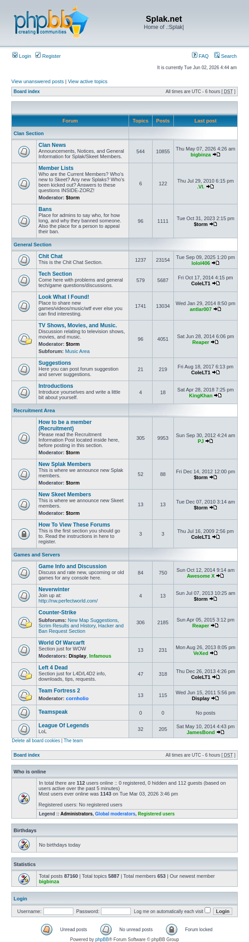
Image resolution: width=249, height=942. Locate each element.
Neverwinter (54, 589)
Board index (27, 91)
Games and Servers (37, 554)
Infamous (100, 656)
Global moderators (115, 813)
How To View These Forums (74, 525)
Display (77, 656)
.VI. (201, 186)
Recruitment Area (34, 410)
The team (73, 740)
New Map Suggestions (93, 620)
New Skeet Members (64, 494)
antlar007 (200, 309)
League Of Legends (63, 725)
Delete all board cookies (36, 740)
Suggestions (54, 363)
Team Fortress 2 (59, 691)
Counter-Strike (57, 612)
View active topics (87, 81)
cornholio (77, 698)
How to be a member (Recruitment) (64, 425)
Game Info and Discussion (72, 566)
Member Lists (55, 168)
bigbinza (201, 154)
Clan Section (29, 133)
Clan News (52, 145)
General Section (33, 244)
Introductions (55, 386)
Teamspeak (52, 712)
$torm (73, 197)
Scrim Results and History (67, 625)
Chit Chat (50, 256)
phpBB (102, 939)
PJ (201, 441)
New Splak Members (64, 464)
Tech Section (55, 274)
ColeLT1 (201, 283)
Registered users (156, 813)
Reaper (200, 342)
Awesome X (201, 576)
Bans (45, 209)
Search (225, 56)
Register (48, 56)
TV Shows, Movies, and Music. (77, 325)
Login (21, 56)
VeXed (200, 653)
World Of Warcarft (61, 643)
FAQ (200, 56)
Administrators (76, 813)
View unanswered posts (37, 81)
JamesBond (201, 732)
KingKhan (200, 395)
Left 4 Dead (53, 667)
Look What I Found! (63, 297)
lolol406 (201, 263)
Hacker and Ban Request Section (81, 628)
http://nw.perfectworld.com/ (68, 600)
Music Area (77, 351)
